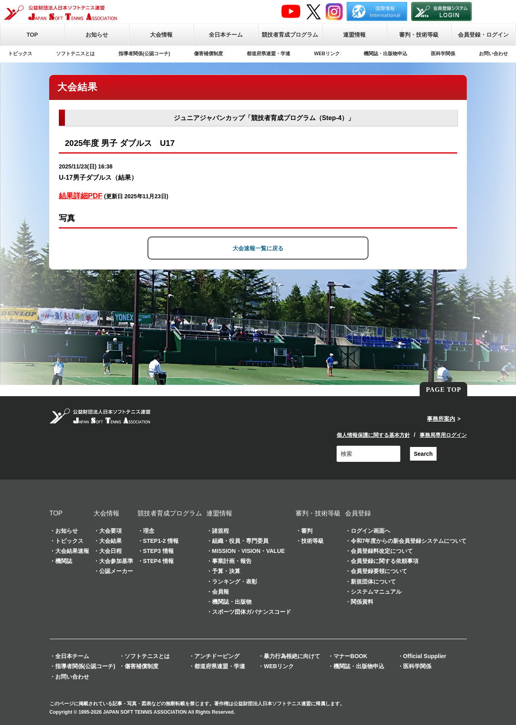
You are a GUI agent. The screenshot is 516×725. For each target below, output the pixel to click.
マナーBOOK (350, 656)
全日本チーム (226, 34)
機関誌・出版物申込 (385, 53)
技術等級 (312, 541)
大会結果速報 (72, 551)
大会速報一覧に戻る (258, 248)
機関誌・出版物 (232, 601)
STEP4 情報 (158, 561)
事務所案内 (441, 418)
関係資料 (362, 601)
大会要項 (110, 531)
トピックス (20, 53)
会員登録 (358, 513)
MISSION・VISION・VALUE (248, 551)
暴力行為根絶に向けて (292, 656)
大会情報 (161, 34)
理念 (148, 531)
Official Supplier (424, 656)
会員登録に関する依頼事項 (384, 561)
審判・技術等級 (419, 34)
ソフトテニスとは (75, 53)
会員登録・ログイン (483, 34)
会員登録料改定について (382, 551)
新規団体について (373, 581)
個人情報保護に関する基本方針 (373, 435)
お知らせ (96, 34)
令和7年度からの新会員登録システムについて (409, 541)
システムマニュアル (376, 591)
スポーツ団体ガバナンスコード (251, 612)
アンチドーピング (216, 656)
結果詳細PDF (80, 196)
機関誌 (63, 561)
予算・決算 (226, 571)
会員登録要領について (379, 571)
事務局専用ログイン (443, 435)
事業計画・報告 (232, 561)
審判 (306, 531)
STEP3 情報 (158, 551)
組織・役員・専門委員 (240, 541)
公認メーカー (116, 571)
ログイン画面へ (370, 531)
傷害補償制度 (208, 53)
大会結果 (110, 541)
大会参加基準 (116, 561)
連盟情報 (354, 34)
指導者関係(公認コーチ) (144, 53)
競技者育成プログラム (290, 34)
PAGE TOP (443, 389)
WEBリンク (327, 53)
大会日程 (110, 551)
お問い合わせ (493, 53)
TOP (32, 34)
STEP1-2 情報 (161, 541)
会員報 (220, 591)
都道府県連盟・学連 (268, 53)
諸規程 (220, 531)
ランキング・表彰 (234, 581)
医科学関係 (443, 53)
